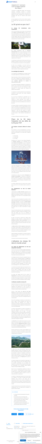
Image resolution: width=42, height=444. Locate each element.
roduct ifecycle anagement (18, 428)
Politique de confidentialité (33, 442)
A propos (8, 440)
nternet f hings (16, 427)
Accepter (23, 440)
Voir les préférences (36, 440)
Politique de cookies (27, 442)
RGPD (9, 441)
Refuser (29, 440)
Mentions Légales (12, 440)
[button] (40, 432)
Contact (12, 441)
